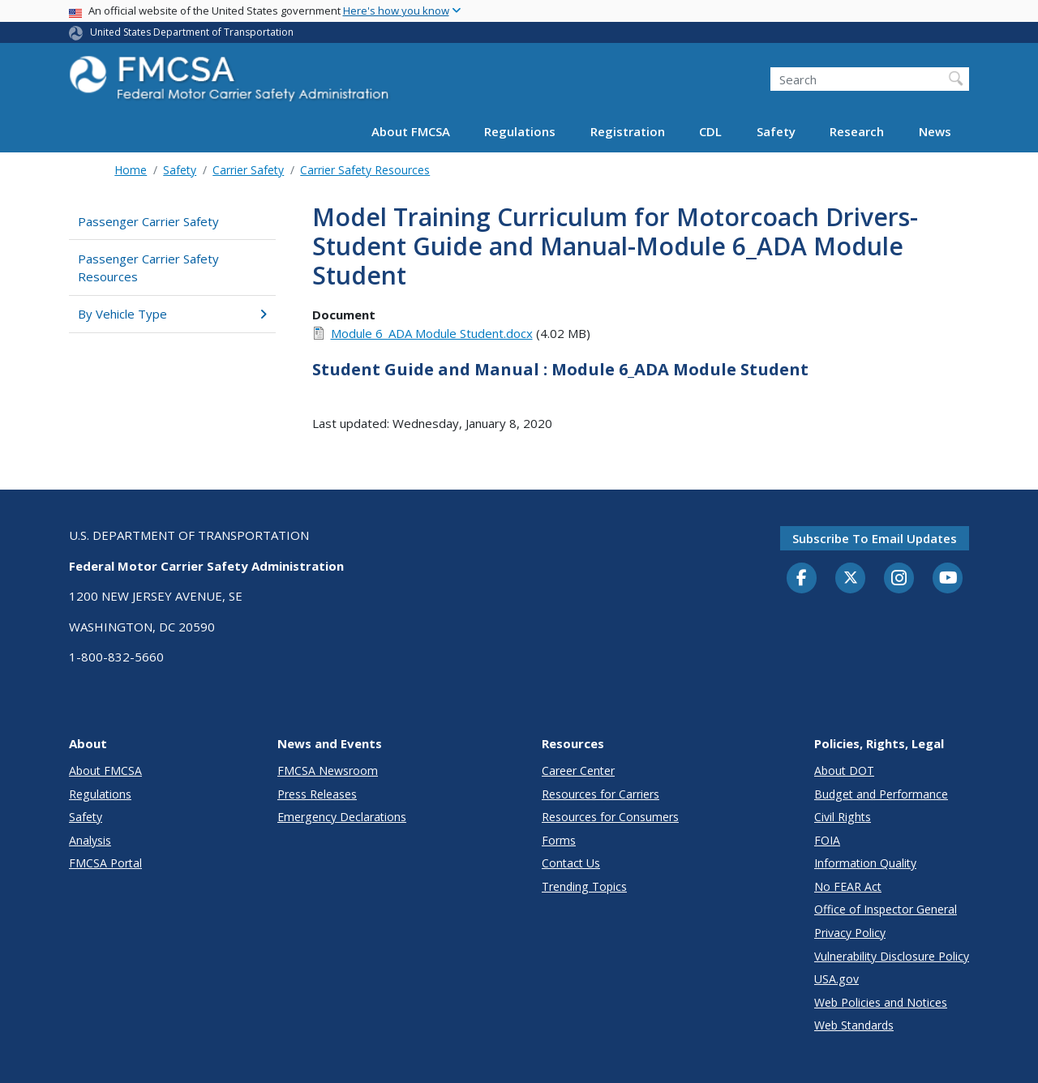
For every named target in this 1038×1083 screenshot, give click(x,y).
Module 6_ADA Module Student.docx (432, 333)
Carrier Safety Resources (365, 170)
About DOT (844, 770)
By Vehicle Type (172, 314)
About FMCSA (410, 131)
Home (130, 170)
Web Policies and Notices (880, 1002)
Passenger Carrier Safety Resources (148, 267)
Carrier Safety (248, 170)
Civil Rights (842, 816)
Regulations (519, 131)
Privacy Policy (850, 932)
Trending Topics (584, 886)
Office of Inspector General (885, 909)
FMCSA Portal (105, 863)
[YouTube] (948, 579)
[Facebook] (802, 579)
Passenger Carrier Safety (148, 221)
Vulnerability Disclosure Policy (891, 956)
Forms (559, 840)
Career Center (578, 770)
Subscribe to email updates (874, 538)
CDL (710, 131)
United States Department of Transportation (192, 32)
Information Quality (865, 863)
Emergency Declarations (341, 816)
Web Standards (854, 1025)
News (935, 131)
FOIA (827, 840)
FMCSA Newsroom (327, 770)
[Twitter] (850, 578)
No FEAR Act (847, 886)
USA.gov (836, 979)
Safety (776, 131)
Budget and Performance (881, 794)
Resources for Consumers (610, 816)
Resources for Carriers (600, 794)
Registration (627, 131)
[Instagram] (899, 579)
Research (857, 131)
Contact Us (571, 863)
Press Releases (317, 794)
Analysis (90, 840)
